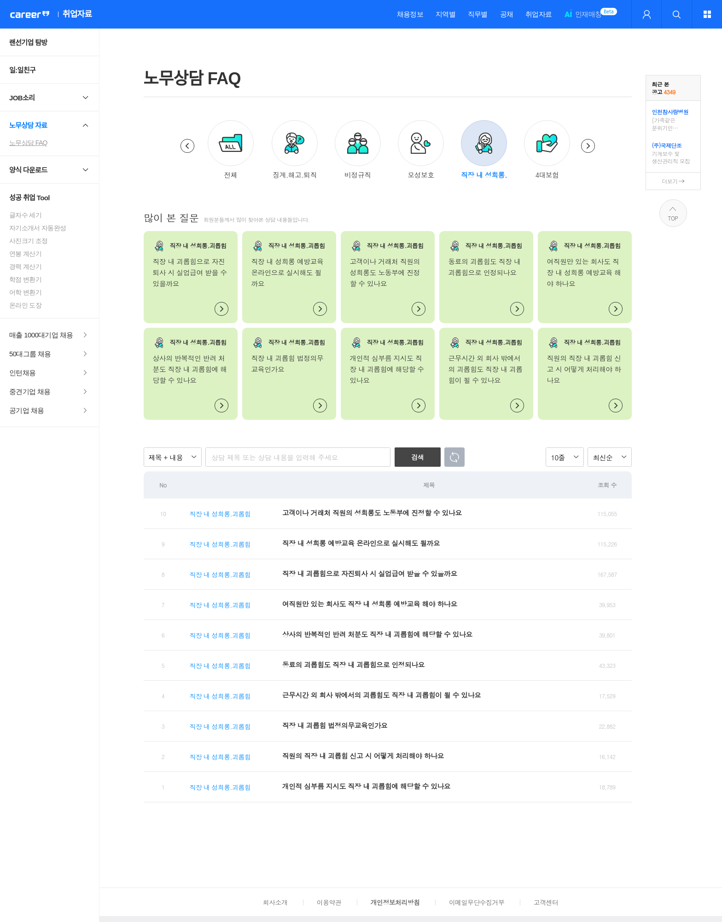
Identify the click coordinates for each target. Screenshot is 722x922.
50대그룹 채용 (30, 354)
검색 (417, 457)
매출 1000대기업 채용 (41, 335)
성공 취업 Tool (29, 198)
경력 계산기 (25, 266)
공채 (506, 14)
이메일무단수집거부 (476, 902)
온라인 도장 (25, 305)
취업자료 (538, 14)
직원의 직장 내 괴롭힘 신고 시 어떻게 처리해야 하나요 (363, 755)
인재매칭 (582, 18)
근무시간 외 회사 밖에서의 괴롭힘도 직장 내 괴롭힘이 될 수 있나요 (381, 695)
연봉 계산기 (25, 253)
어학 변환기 (25, 292)
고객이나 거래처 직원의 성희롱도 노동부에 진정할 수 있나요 (372, 512)
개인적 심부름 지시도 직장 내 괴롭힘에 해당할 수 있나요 (366, 786)
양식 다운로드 (28, 170)
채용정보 (410, 14)
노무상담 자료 (28, 125)
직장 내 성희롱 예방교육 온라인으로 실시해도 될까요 (361, 543)
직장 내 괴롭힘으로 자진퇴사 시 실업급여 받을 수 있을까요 (369, 573)
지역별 (445, 14)
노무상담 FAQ (28, 142)
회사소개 (275, 902)
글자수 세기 (25, 215)
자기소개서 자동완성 (37, 228)
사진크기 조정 (28, 240)
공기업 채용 (26, 410)
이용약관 (329, 902)
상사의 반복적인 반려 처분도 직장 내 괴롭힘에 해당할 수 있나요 (377, 634)
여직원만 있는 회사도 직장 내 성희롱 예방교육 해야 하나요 (369, 604)
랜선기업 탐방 (28, 42)
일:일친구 (22, 70)
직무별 (478, 14)
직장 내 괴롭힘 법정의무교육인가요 (335, 725)
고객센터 (546, 902)
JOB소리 (22, 98)
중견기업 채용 (30, 391)
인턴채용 (22, 373)
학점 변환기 (25, 279)
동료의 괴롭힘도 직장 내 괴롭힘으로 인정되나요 (353, 664)
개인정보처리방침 (395, 902)
